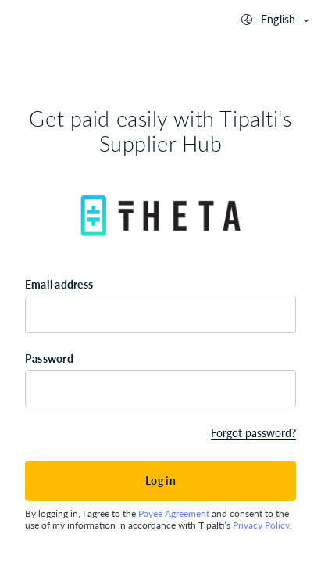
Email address (59, 284)
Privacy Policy (261, 525)
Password (49, 358)
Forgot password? (253, 432)
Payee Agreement (173, 513)
